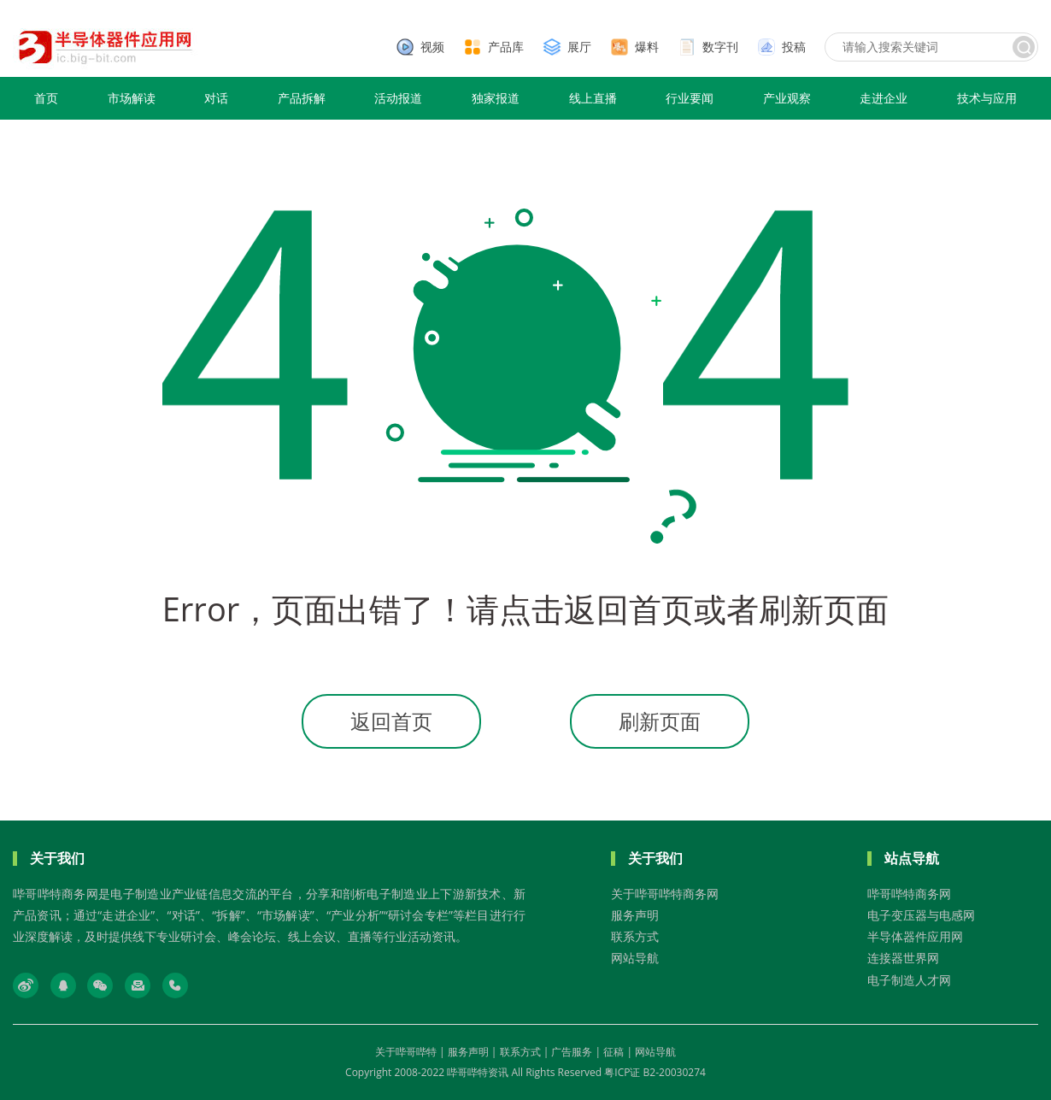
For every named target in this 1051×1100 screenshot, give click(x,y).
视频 (432, 46)
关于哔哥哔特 (406, 1051)
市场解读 (132, 98)
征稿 (613, 1051)
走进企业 (883, 98)
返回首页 (391, 721)
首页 (46, 98)
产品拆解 (302, 98)
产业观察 (787, 98)
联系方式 (635, 936)
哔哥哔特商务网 (909, 893)
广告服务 (571, 1051)
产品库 (506, 46)
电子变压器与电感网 (921, 915)
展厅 (579, 46)
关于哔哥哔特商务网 (665, 893)
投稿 (794, 46)
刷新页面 (660, 721)
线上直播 (593, 98)
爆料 (647, 46)
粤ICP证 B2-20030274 (655, 1072)
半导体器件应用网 (915, 936)
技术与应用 (987, 98)
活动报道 (398, 98)
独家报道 (496, 98)
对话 (216, 98)
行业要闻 (689, 98)
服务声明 (635, 915)
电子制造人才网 (909, 980)
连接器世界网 (903, 958)
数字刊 (720, 46)
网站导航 (635, 958)
